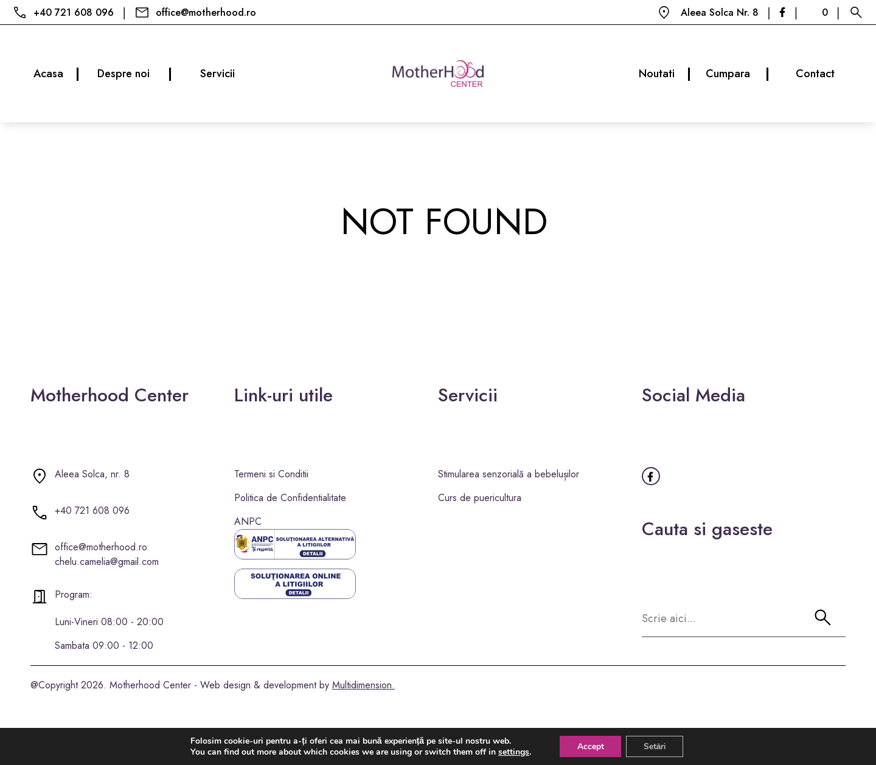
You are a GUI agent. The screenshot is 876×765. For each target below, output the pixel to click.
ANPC (248, 521)
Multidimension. (363, 685)
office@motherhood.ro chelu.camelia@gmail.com (107, 554)
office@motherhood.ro (206, 12)
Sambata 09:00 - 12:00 (104, 645)
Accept (589, 746)
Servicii (217, 73)
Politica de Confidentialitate (290, 498)
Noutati (664, 74)
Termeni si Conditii (271, 474)
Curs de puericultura (479, 498)
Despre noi (134, 74)
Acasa (56, 74)
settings (511, 751)
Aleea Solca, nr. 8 (92, 474)
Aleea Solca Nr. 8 (720, 12)
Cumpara (737, 74)
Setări (655, 746)
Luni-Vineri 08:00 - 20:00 (109, 622)
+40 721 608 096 (73, 12)
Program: (73, 594)
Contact (815, 73)
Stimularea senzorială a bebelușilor (508, 474)
